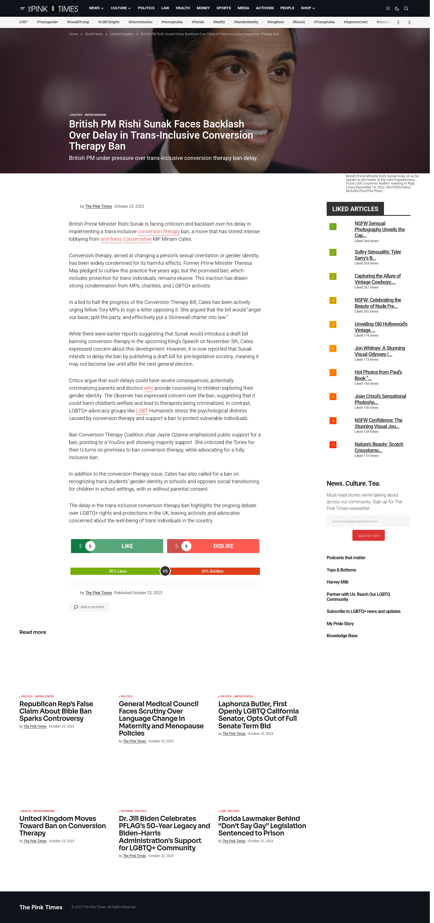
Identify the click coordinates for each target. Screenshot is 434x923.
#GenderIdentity (246, 22)
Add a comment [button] (92, 607)
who (148, 388)
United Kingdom (122, 34)
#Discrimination (141, 22)
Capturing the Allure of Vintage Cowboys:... (378, 279)
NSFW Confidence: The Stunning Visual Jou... (378, 423)
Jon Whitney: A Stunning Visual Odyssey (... (380, 351)
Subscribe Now (368, 535)
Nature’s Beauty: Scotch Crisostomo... (379, 447)
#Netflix (219, 22)
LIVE (22, 22)
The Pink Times (41, 907)
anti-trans (111, 239)
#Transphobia (324, 22)
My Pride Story (340, 623)
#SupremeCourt (356, 22)
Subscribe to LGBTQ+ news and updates (363, 611)
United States (44, 696)
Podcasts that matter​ (346, 557)
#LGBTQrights (108, 22)
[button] (22, 8)
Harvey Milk (337, 582)
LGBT (142, 411)
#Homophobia (171, 22)
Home (73, 34)
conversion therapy (159, 231)
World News (94, 34)
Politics (76, 115)
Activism (127, 811)
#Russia (299, 22)
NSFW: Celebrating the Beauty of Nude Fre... (378, 303)
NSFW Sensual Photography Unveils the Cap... (380, 229)
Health (26, 811)
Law (223, 811)
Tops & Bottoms (341, 570)
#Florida (198, 22)
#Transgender (47, 22)
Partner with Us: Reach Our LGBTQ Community (358, 597)
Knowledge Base (342, 635)
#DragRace (275, 22)
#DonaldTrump (78, 22)
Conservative (137, 239)
